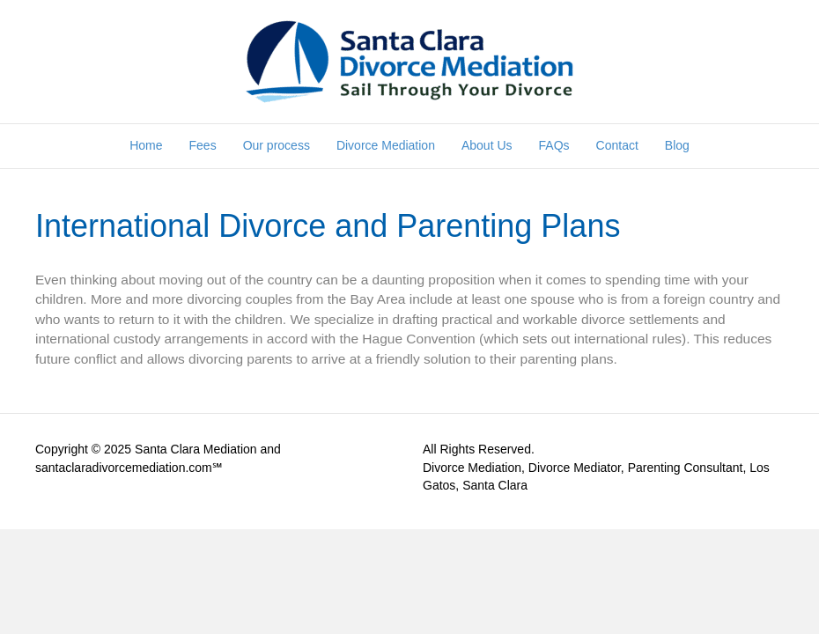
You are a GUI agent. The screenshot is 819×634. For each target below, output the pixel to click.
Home (145, 145)
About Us (487, 145)
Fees (203, 145)
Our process (276, 145)
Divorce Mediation (385, 145)
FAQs (554, 145)
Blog (677, 145)
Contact (617, 145)
